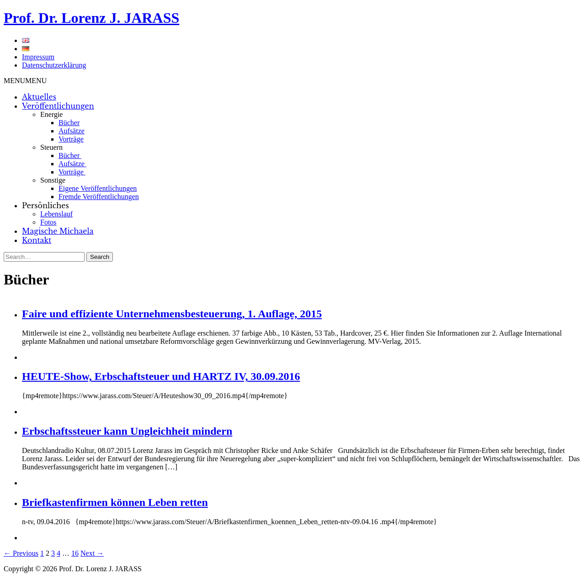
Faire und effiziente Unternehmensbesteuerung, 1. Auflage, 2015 (172, 314)
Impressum (38, 57)
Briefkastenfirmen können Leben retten (115, 502)
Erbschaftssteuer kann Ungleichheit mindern (127, 431)
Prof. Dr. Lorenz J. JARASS (91, 18)
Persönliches (45, 205)
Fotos (48, 222)
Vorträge (71, 139)
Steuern (51, 147)
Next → (92, 553)
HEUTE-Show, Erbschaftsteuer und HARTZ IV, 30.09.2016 (161, 376)
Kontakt (36, 240)
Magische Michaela (58, 231)
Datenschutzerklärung (54, 65)
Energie (51, 114)
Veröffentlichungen (58, 105)
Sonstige (52, 180)
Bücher (69, 122)
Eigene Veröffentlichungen (97, 188)
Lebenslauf (56, 214)
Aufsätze (71, 131)
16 (75, 553)
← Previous (21, 553)
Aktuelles (39, 96)
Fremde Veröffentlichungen (98, 196)
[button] (25, 80)
